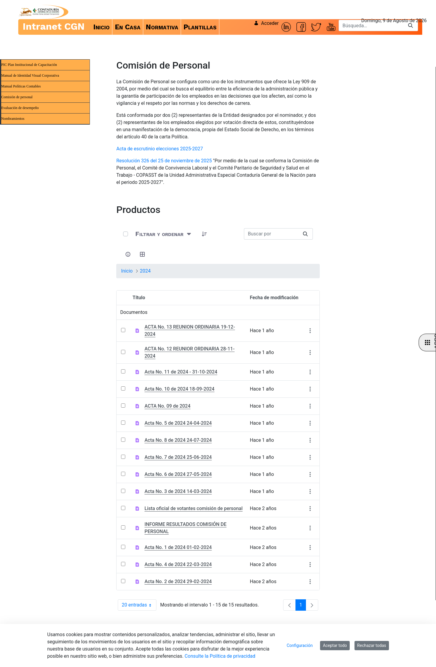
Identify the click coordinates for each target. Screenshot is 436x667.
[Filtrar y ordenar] (164, 233)
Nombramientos (12, 119)
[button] (204, 234)
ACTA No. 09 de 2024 (167, 406)
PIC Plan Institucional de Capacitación (29, 65)
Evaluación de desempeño (20, 108)
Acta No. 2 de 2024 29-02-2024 (178, 581)
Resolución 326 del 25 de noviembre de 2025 (164, 161)
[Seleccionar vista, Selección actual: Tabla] (142, 254)
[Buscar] (371, 25)
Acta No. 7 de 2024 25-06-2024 (178, 457)
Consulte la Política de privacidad (220, 656)
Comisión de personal (17, 97)
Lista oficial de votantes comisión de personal (193, 508)
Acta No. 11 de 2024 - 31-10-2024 (180, 372)
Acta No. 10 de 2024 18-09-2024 (179, 389)
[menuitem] (101, 27)
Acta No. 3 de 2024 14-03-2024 (178, 491)
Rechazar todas (371, 645)
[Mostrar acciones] (310, 330)
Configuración (300, 645)
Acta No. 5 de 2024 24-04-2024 (178, 423)
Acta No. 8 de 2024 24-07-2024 (178, 440)
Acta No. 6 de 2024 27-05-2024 (178, 474)
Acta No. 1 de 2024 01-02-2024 (178, 547)
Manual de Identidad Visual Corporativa (30, 75)
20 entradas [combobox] (139, 605)
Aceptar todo (335, 645)
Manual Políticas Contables (21, 86)
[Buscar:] (271, 234)
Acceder (266, 23)
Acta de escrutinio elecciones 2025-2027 (159, 149)
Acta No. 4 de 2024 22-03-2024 (178, 564)
